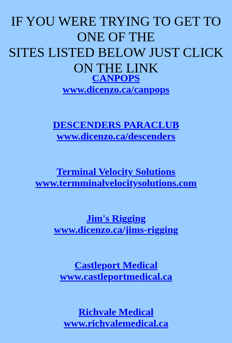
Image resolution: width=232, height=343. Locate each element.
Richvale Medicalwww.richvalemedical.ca (116, 317)
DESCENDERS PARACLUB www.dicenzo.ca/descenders (116, 130)
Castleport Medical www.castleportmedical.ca (116, 271)
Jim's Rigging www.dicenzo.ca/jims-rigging (116, 224)
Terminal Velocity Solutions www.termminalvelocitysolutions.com (116, 177)
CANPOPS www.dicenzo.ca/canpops (115, 83)
